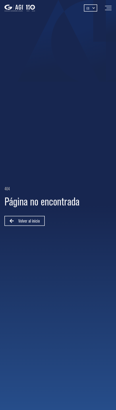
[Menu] (108, 8)
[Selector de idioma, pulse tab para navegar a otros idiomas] (90, 8)
